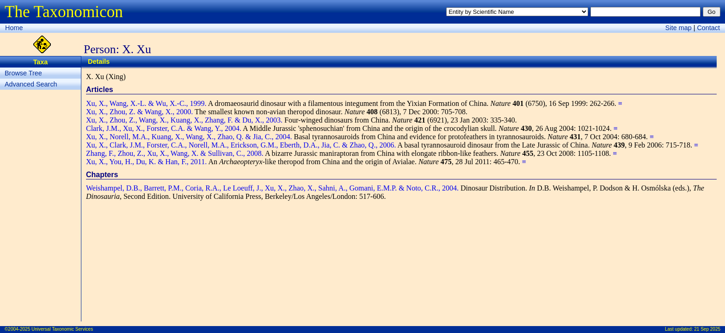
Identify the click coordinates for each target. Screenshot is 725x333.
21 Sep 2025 (707, 329)
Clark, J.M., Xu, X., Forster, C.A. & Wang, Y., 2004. (163, 128)
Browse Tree (23, 73)
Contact (708, 27)
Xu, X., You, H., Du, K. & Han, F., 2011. (146, 162)
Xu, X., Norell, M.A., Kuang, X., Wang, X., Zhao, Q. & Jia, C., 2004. (189, 137)
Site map (678, 27)
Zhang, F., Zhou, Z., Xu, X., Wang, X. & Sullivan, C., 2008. (175, 153)
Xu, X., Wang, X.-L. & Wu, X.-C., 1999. (146, 103)
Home (14, 27)
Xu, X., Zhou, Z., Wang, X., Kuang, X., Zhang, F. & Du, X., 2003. (184, 120)
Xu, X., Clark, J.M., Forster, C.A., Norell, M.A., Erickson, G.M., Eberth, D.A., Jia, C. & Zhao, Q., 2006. (241, 145)
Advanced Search (31, 84)
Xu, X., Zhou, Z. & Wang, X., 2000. (139, 112)
